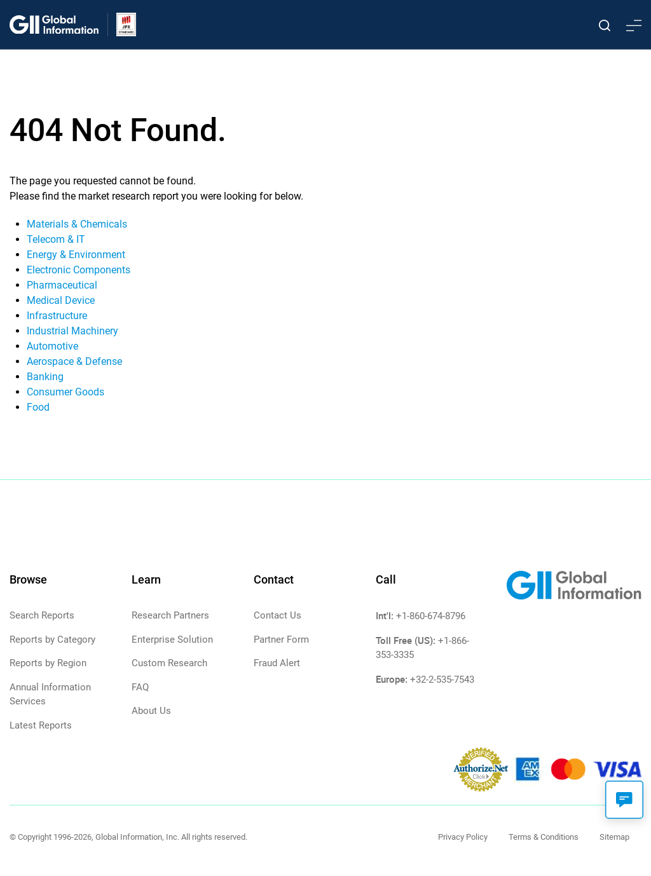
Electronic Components (78, 270)
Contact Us (277, 615)
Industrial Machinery (72, 331)
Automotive (52, 346)
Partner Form (281, 639)
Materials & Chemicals (77, 224)
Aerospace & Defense (74, 361)
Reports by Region (48, 663)
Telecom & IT (56, 239)
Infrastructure (57, 316)
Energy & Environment (76, 255)
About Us (151, 710)
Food (38, 407)
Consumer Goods (65, 392)
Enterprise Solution (172, 639)
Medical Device (61, 300)
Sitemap (614, 837)
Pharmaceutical (62, 285)
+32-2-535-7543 (442, 679)
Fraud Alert (277, 663)
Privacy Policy (463, 837)
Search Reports (42, 615)
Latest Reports (41, 725)
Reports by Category (52, 639)
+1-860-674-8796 (430, 616)
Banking (45, 377)
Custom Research (169, 663)
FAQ (140, 687)
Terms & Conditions (544, 837)
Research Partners (170, 615)
